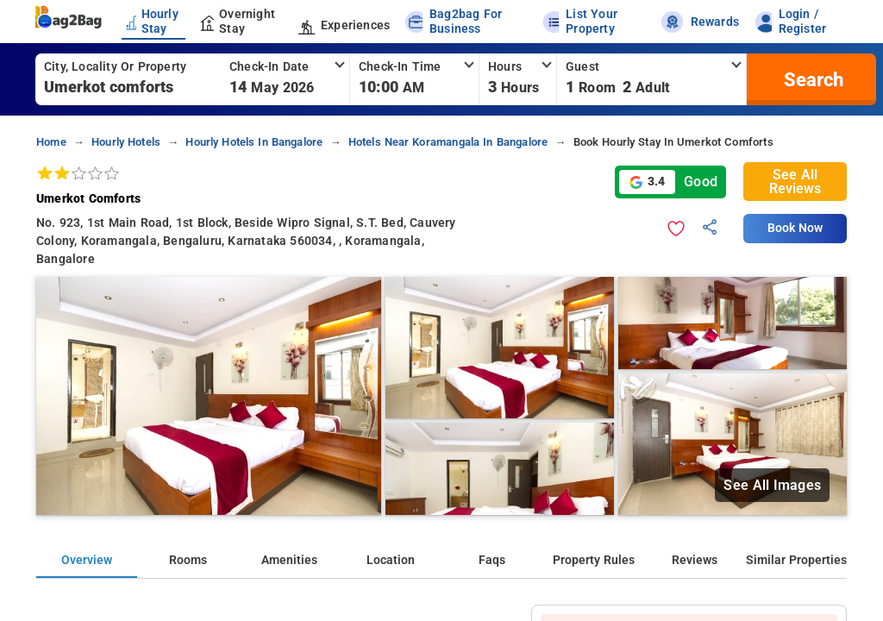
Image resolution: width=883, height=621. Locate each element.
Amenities (289, 560)
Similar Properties (796, 560)
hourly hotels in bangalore (254, 141)
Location (390, 560)
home (51, 141)
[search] (811, 79)
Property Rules (594, 560)
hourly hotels (125, 141)
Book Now (795, 228)
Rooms (188, 560)
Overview (86, 560)
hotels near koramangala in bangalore (448, 141)
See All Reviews (795, 181)
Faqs (492, 560)
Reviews (694, 560)
